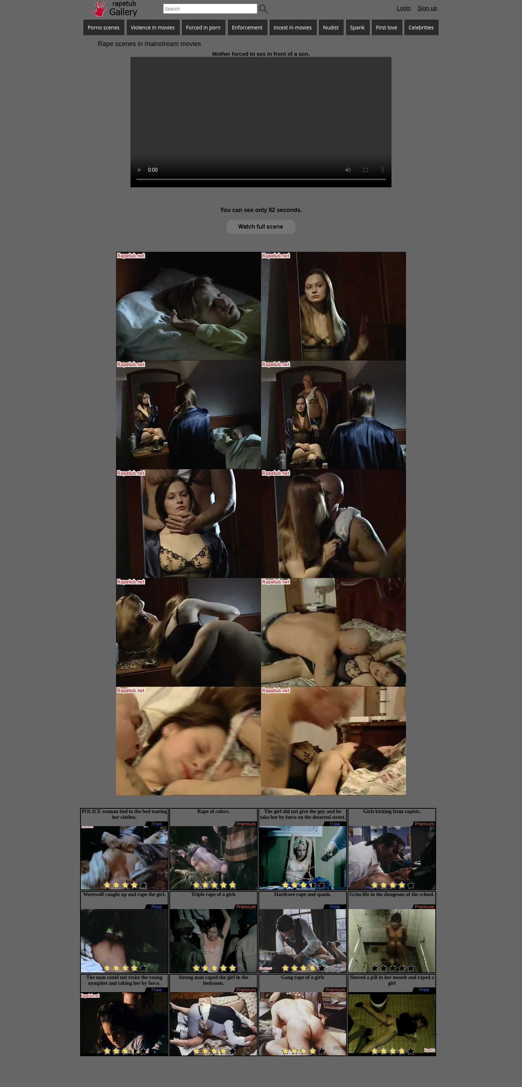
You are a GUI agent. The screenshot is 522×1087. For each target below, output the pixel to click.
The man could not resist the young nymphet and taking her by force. (124, 980)
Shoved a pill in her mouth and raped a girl (391, 980)
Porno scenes (104, 27)
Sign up (427, 8)
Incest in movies (293, 27)
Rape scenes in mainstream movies (149, 43)
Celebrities (421, 27)
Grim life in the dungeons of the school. (391, 894)
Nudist (331, 27)
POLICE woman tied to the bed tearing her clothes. (124, 814)
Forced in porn (203, 27)
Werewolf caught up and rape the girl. (124, 894)
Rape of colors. (213, 811)
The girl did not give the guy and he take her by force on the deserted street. (302, 814)
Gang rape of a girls (302, 977)
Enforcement (247, 27)
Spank (357, 27)
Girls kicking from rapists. (391, 811)
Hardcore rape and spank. (302, 894)
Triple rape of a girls (213, 894)
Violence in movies (153, 27)
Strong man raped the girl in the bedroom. (214, 980)
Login (404, 8)
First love (386, 27)
